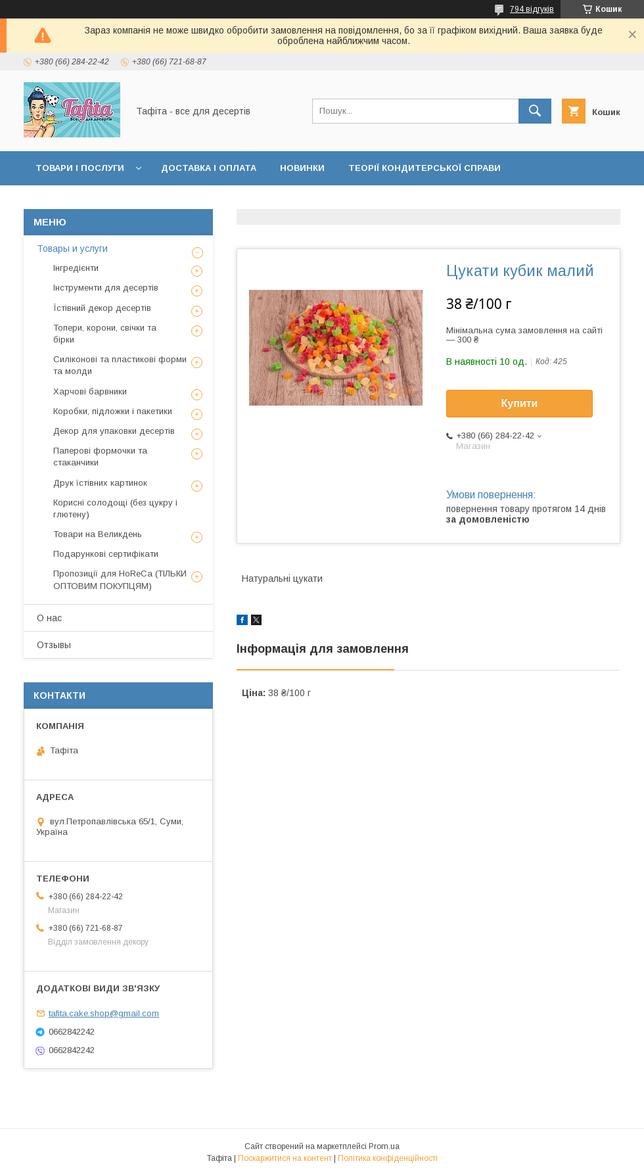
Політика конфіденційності (388, 1158)
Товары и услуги (72, 248)
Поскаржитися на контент (285, 1158)
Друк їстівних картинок (100, 483)
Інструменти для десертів (105, 288)
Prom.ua (384, 1146)
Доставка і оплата (208, 168)
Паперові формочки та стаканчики (100, 456)
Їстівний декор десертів (102, 308)
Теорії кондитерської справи (424, 168)
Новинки (302, 168)
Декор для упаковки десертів (114, 431)
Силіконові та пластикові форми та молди (120, 365)
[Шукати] (534, 111)
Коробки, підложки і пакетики (112, 411)
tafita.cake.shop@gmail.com (104, 1013)
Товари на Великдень (97, 534)
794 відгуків (532, 9)
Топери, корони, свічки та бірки (104, 333)
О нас (49, 618)
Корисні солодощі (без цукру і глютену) (115, 508)
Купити (519, 403)
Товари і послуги (79, 168)
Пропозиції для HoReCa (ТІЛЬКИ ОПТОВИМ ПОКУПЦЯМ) (120, 579)
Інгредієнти (76, 268)
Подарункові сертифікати (105, 554)
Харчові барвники (90, 391)
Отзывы (54, 645)
